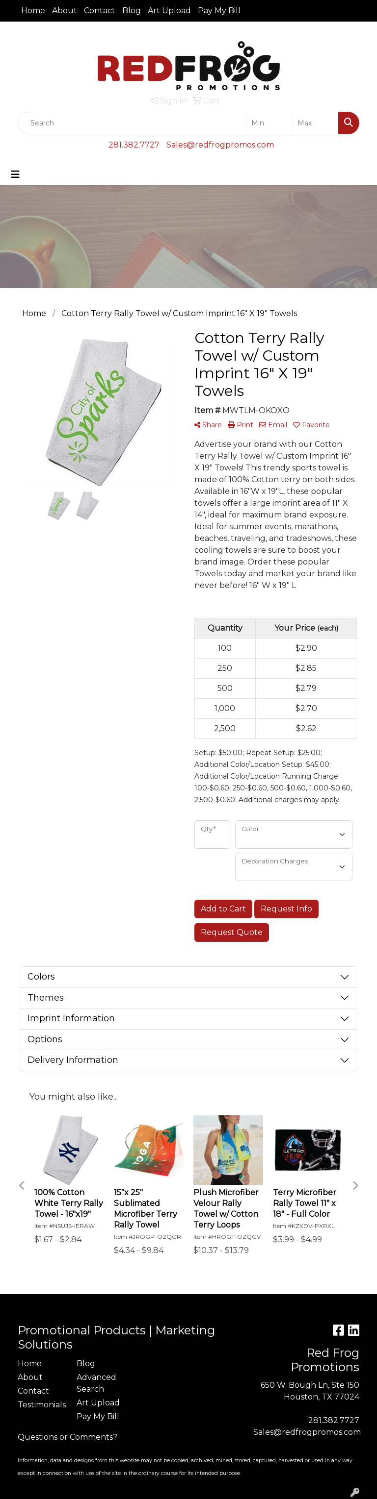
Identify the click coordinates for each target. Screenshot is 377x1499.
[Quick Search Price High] (315, 123)
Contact (99, 10)
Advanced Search (96, 1383)
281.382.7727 (134, 144)
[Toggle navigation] (15, 174)
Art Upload (169, 10)
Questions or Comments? (67, 1437)
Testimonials (41, 1404)
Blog (131, 10)
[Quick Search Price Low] (269, 123)
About (64, 10)
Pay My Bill (219, 10)
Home (33, 10)
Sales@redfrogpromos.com (220, 144)
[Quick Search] (132, 123)
